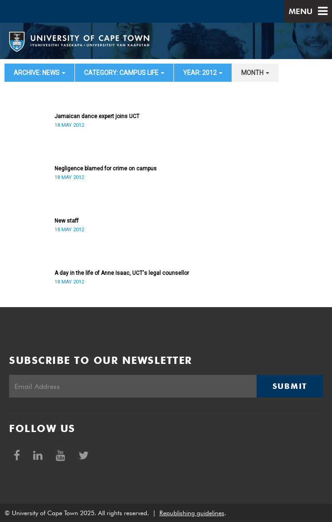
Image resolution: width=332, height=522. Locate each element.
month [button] (255, 72)
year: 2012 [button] (203, 72)
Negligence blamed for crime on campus (106, 168)
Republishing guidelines (191, 513)
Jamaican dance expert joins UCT (97, 116)
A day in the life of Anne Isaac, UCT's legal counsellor (122, 273)
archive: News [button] (39, 72)
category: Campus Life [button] (124, 72)
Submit (290, 386)
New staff (67, 221)
